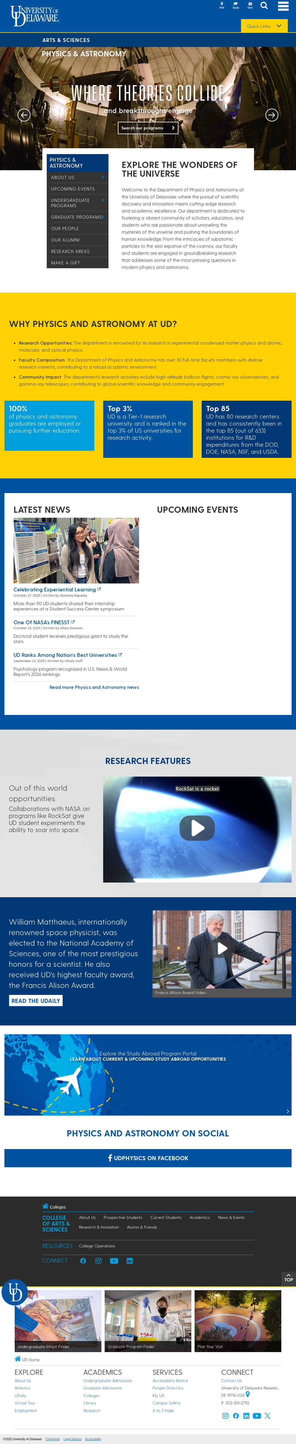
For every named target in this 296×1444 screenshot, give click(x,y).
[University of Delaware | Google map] (248, 1395)
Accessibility (93, 1439)
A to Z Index (163, 1410)
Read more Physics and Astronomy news (94, 687)
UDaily (20, 1395)
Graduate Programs (76, 217)
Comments (53, 1439)
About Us (62, 177)
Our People (65, 228)
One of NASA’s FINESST (42, 622)
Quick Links (259, 26)
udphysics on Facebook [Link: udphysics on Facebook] (148, 1157)
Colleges (91, 1395)
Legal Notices (72, 1439)
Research (91, 1410)
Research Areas (70, 251)
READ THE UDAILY (35, 1000)
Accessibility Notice (170, 1380)
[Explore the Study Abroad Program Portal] (148, 1075)
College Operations (97, 1245)
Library (89, 1402)
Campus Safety (166, 1402)
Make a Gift (65, 262)
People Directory (168, 1387)
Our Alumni (65, 239)
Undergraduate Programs (70, 203)
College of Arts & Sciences (56, 1223)
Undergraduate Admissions (107, 1380)
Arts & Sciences (66, 40)
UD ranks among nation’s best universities (65, 655)
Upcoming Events (73, 188)
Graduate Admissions (102, 1387)
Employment (26, 1410)
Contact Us (231, 1380)
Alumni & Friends (142, 1226)
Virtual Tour (25, 1402)
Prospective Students (123, 1217)
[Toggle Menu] (103, 177)
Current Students (165, 1217)
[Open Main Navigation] (283, 6)
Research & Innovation (99, 1226)
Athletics (22, 1387)
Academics (200, 1217)
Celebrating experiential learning (55, 589)
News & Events (231, 1217)
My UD (159, 1395)
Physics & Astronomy (66, 162)
